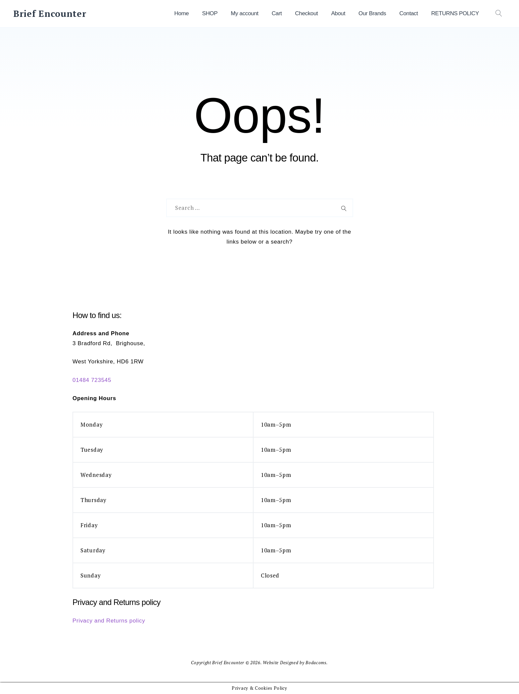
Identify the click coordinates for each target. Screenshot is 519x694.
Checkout (306, 13)
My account (244, 13)
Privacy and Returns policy (108, 621)
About (338, 13)
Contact (409, 13)
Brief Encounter (49, 14)
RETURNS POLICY (455, 13)
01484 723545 (91, 380)
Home (181, 13)
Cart (277, 13)
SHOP (209, 13)
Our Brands (372, 13)
